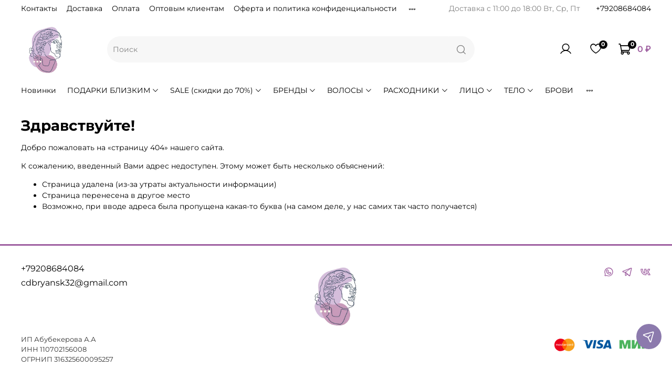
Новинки (38, 90)
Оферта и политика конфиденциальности (315, 8)
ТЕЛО (519, 90)
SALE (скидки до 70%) (216, 90)
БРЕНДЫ (295, 90)
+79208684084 (623, 8)
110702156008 (63, 349)
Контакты (39, 8)
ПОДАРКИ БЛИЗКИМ (113, 90)
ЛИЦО (476, 90)
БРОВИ (559, 90)
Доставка (84, 8)
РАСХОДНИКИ (415, 90)
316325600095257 (83, 359)
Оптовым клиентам (186, 8)
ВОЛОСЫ (349, 90)
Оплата (126, 8)
